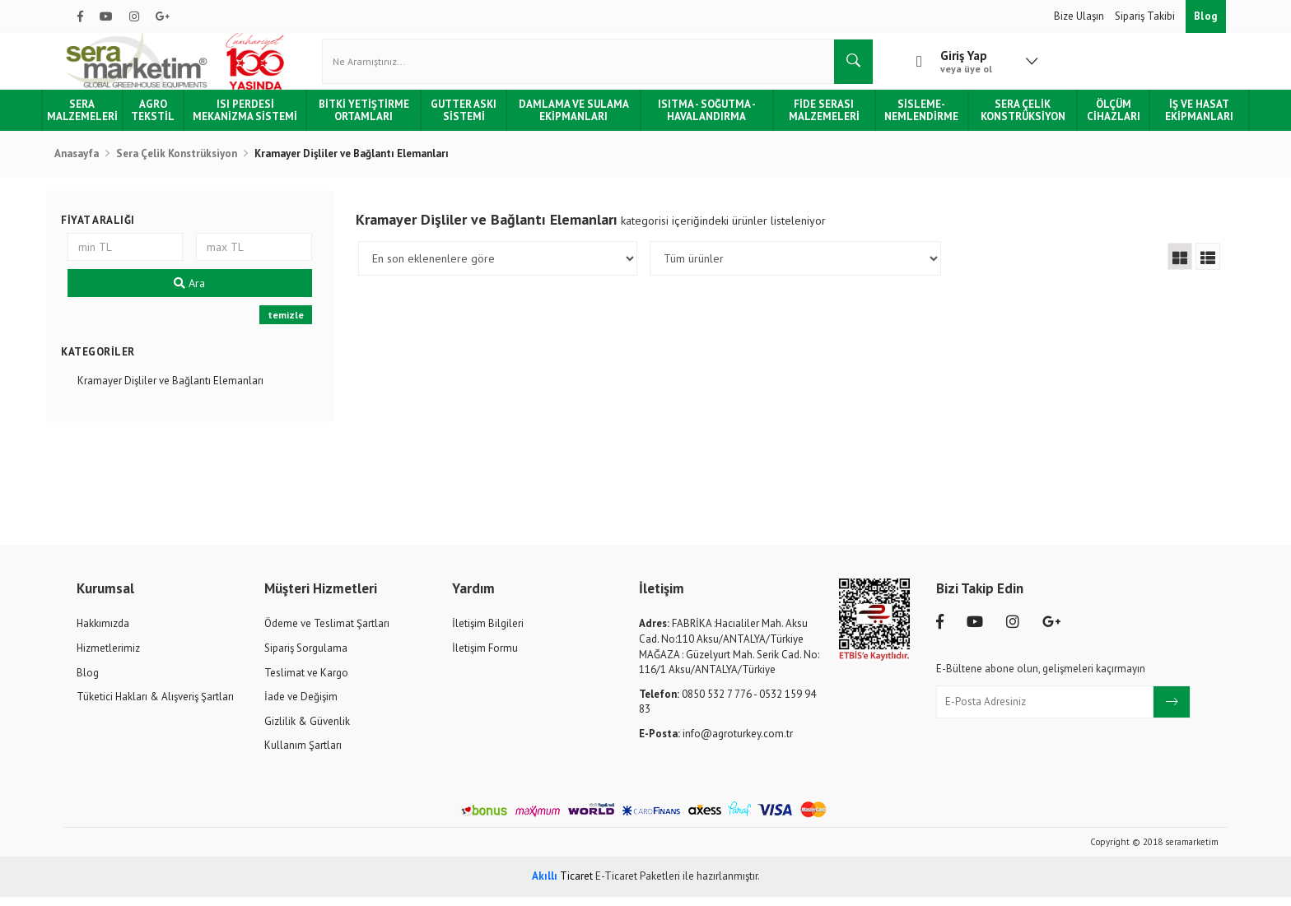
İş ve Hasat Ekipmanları (1178, 119)
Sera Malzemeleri (105, 119)
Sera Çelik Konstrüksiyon (1008, 119)
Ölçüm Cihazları (1095, 119)
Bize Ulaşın (1080, 16)
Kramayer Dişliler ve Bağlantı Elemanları (189, 390)
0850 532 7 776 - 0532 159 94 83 (727, 711)
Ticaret (562, 885)
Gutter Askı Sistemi (473, 119)
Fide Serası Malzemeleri (818, 119)
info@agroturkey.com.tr (716, 743)
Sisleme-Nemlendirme (911, 119)
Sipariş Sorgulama (305, 657)
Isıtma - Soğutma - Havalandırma (706, 119)
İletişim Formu (485, 657)
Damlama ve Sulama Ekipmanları (578, 119)
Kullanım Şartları (303, 754)
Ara (203, 292)
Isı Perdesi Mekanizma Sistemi (264, 119)
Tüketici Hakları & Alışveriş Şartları (155, 706)
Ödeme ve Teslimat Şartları (326, 632)
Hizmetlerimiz (108, 657)
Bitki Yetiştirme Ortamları (377, 119)
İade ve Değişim (301, 706)
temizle (295, 324)
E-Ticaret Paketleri (637, 885)
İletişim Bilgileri (488, 632)
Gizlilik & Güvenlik (307, 730)
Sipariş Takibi (1146, 16)
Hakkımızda (103, 632)
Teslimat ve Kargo (306, 681)
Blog (1206, 16)
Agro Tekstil (175, 119)
